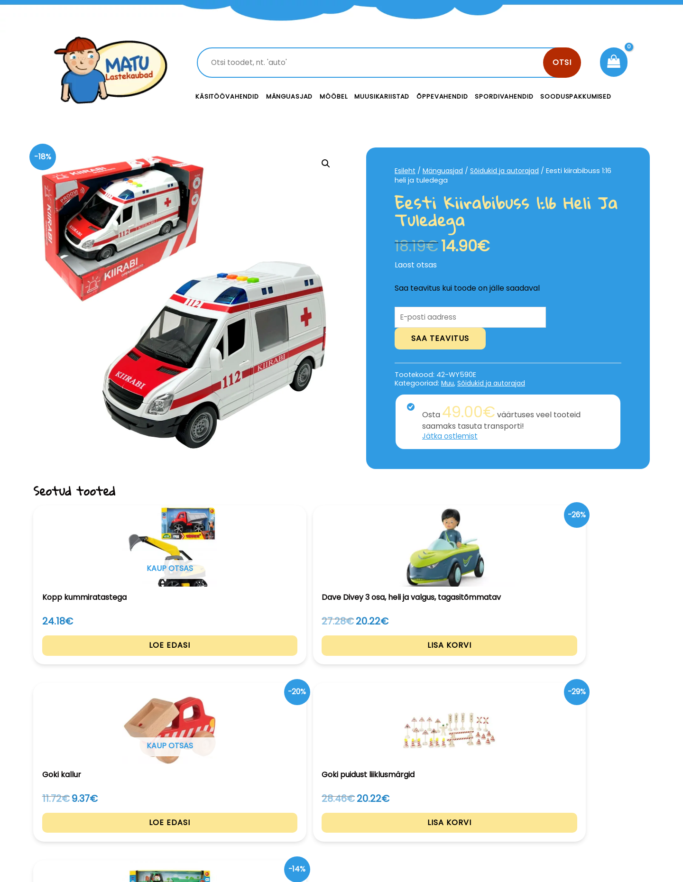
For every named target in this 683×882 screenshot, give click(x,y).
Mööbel (333, 96)
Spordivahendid (504, 96)
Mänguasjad (289, 96)
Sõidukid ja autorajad (511, 170)
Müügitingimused (569, 816)
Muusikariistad (381, 96)
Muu (448, 384)
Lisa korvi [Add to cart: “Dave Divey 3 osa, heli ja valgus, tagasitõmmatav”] (216, 662)
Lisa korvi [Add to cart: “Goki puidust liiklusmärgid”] (467, 662)
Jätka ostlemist (451, 437)
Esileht (405, 170)
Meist (408, 816)
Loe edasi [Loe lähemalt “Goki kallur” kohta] (341, 662)
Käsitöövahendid (227, 96)
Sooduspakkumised (575, 96)
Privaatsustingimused (577, 795)
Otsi (562, 62)
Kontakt (413, 795)
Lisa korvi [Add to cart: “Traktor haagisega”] (592, 662)
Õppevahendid (442, 96)
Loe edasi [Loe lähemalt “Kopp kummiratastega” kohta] (91, 662)
